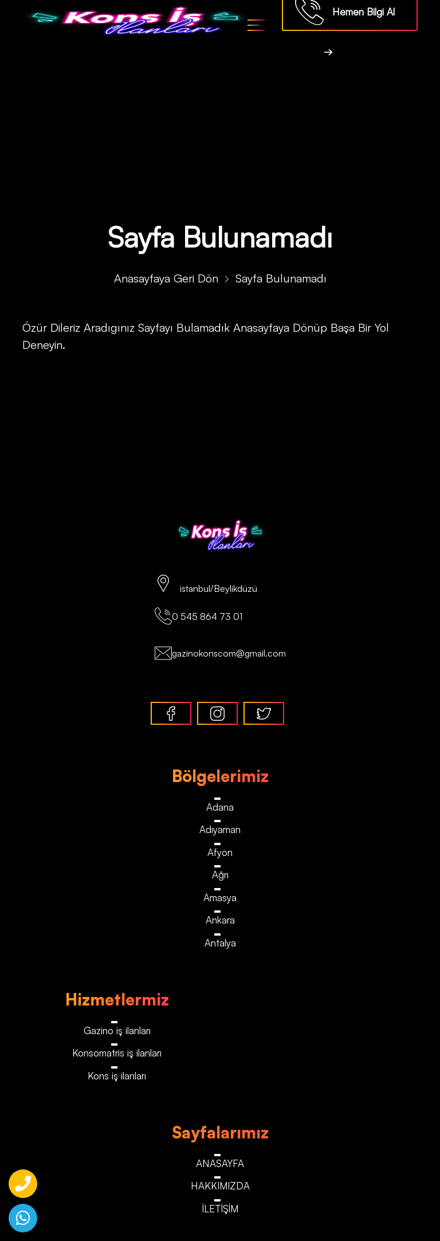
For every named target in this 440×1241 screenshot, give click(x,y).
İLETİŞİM (220, 1209)
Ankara (220, 920)
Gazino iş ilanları (117, 1030)
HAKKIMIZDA (220, 1186)
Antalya (220, 943)
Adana (220, 807)
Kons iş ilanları (117, 1076)
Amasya (220, 898)
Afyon (220, 852)
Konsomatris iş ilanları (117, 1053)
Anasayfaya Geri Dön (166, 278)
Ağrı (220, 875)
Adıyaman (220, 829)
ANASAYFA (220, 1163)
